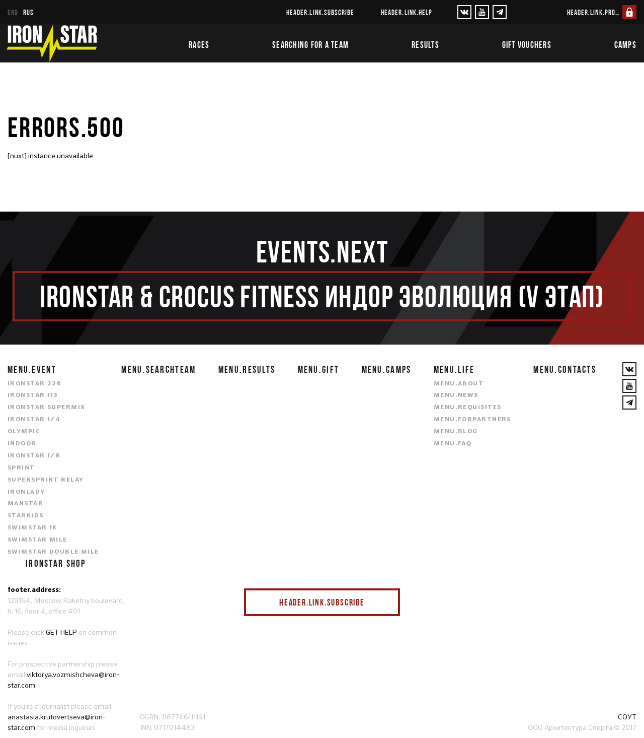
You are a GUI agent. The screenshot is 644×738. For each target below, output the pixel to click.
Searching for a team (310, 44)
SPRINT (21, 468)
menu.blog (456, 432)
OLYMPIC (24, 432)
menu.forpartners (472, 420)
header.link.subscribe (320, 12)
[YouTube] (482, 12)
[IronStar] (52, 43)
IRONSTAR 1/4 (34, 420)
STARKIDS (26, 516)
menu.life (454, 369)
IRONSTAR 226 (34, 384)
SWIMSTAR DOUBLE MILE (53, 552)
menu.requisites (468, 408)
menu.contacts (564, 369)
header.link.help (406, 12)
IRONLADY (26, 492)
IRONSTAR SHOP (56, 563)
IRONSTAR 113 (33, 395)
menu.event (32, 369)
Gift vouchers (526, 44)
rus (28, 12)
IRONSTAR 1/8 (34, 456)
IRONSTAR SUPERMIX (46, 408)
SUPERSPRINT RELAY (46, 480)
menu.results (246, 369)
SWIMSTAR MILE (37, 540)
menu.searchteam (158, 369)
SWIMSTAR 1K (32, 528)
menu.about (459, 384)
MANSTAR (25, 504)
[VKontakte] (464, 12)
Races (199, 44)
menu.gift (319, 369)
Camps (625, 44)
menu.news (456, 395)
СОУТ (627, 716)
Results (425, 44)
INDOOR (22, 444)
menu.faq (453, 444)
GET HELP (61, 632)
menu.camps (387, 369)
